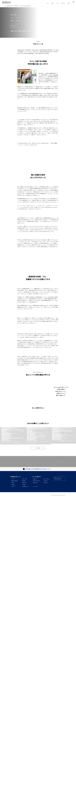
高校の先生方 (35, 780)
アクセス (57, 3)
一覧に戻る (38, 746)
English (47, 3)
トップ (4, 5)
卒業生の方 (46, 780)
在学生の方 (46, 778)
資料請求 (52, 3)
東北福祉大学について (16, 774)
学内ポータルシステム (59, 776)
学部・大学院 (24, 776)
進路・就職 (24, 780)
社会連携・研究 (25, 784)
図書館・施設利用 (15, 778)
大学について (14, 784)
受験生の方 (35, 776)
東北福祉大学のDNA (10, 5)
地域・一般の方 (46, 776)
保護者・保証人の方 (36, 778)
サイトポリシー (35, 784)
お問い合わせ (63, 3)
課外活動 (23, 778)
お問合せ (13, 780)
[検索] (68, 2)
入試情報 (23, 782)
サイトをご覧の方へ (36, 774)
